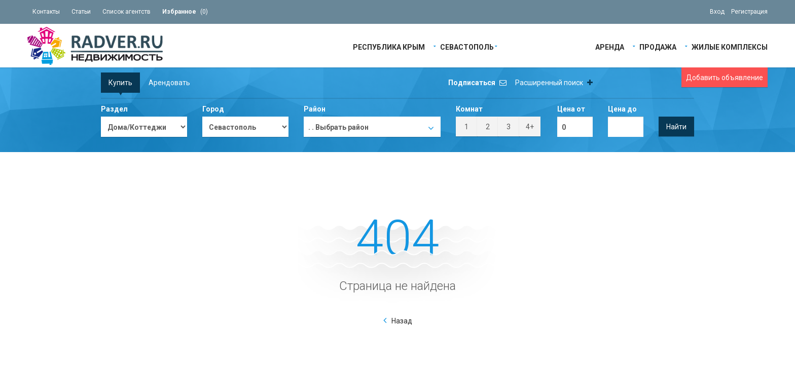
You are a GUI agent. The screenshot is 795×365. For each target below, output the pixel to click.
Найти (676, 127)
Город (213, 109)
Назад (401, 321)
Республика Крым (389, 46)
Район (315, 109)
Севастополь (467, 46)
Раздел (114, 109)
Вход (717, 11)
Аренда (609, 46)
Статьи (81, 11)
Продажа (657, 46)
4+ (530, 127)
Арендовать (169, 83)
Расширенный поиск (554, 83)
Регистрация (749, 11)
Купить (120, 83)
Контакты (46, 11)
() (185, 11)
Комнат (469, 109)
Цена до (622, 109)
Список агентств (126, 11)
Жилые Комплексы (730, 46)
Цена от (571, 109)
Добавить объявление (724, 78)
